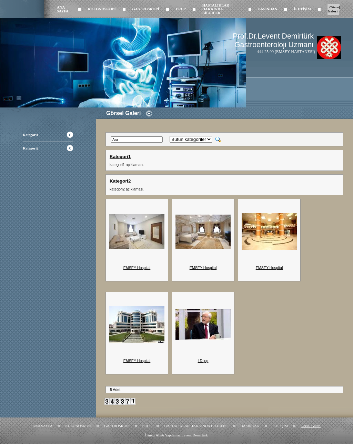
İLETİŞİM (302, 9)
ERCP (181, 9)
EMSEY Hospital (137, 268)
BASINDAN (268, 9)
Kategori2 (31, 148)
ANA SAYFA (63, 9)
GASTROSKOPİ (145, 9)
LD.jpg (203, 361)
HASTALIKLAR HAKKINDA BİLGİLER (215, 9)
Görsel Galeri (333, 9)
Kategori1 (31, 135)
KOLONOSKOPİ (101, 9)
